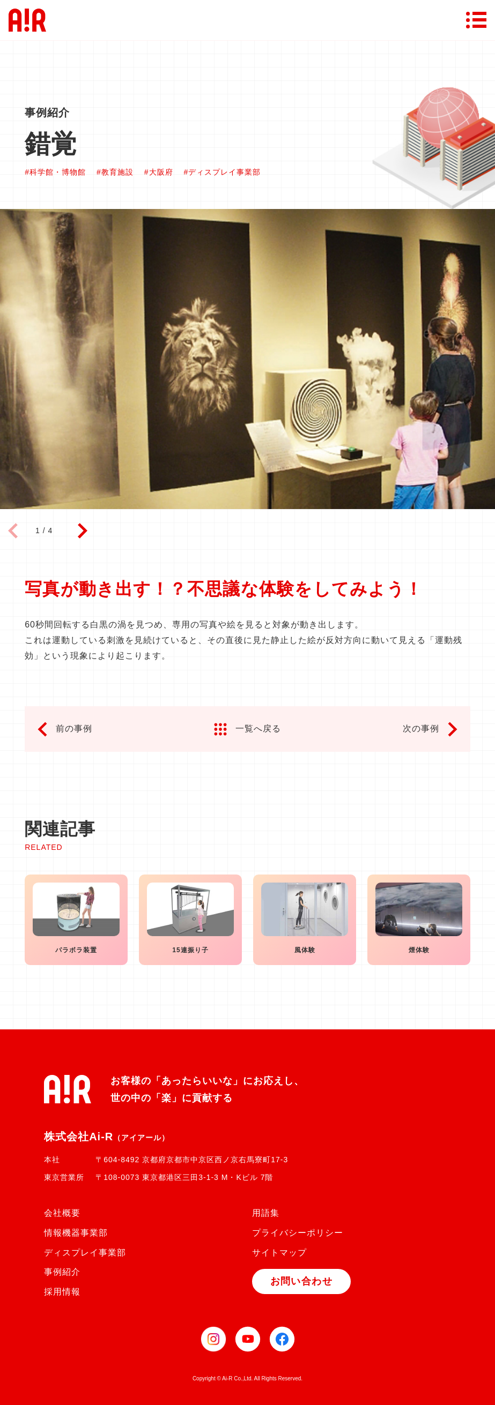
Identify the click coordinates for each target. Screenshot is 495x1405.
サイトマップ (279, 1252)
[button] (82, 531)
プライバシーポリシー (297, 1232)
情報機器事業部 (76, 1232)
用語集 (265, 1212)
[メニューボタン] (476, 20)
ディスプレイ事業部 (85, 1252)
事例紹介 (62, 1271)
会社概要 (62, 1212)
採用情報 (62, 1291)
